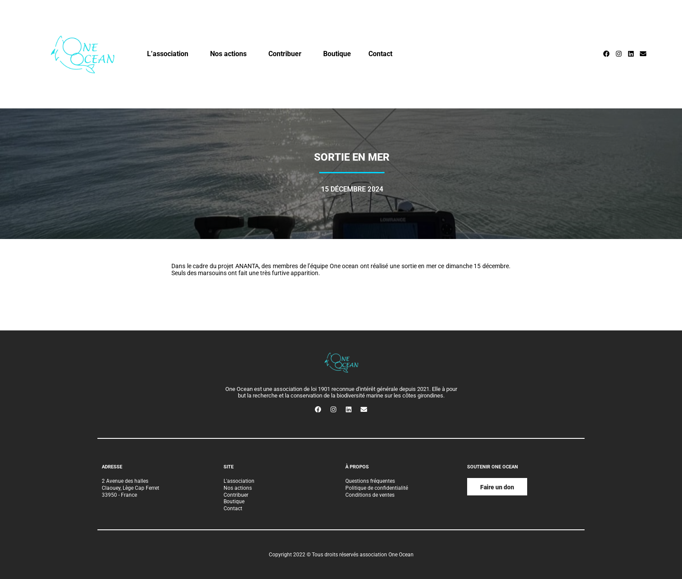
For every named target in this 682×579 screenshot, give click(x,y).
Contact (380, 54)
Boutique (337, 54)
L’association (170, 54)
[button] (497, 486)
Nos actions (230, 54)
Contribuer (287, 54)
